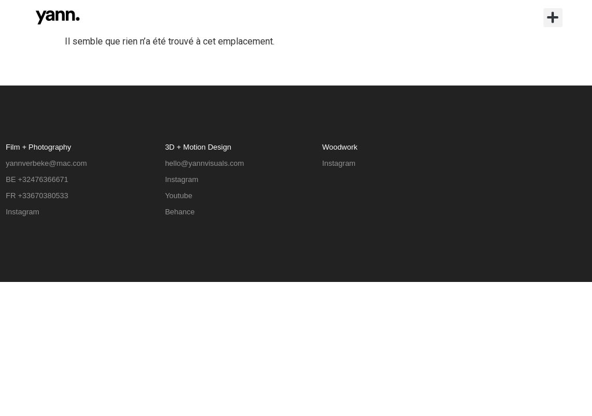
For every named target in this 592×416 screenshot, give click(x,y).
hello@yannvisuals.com (204, 163)
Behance (179, 211)
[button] (553, 17)
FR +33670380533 (37, 195)
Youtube (178, 195)
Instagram (22, 211)
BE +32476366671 (37, 179)
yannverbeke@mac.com (46, 163)
